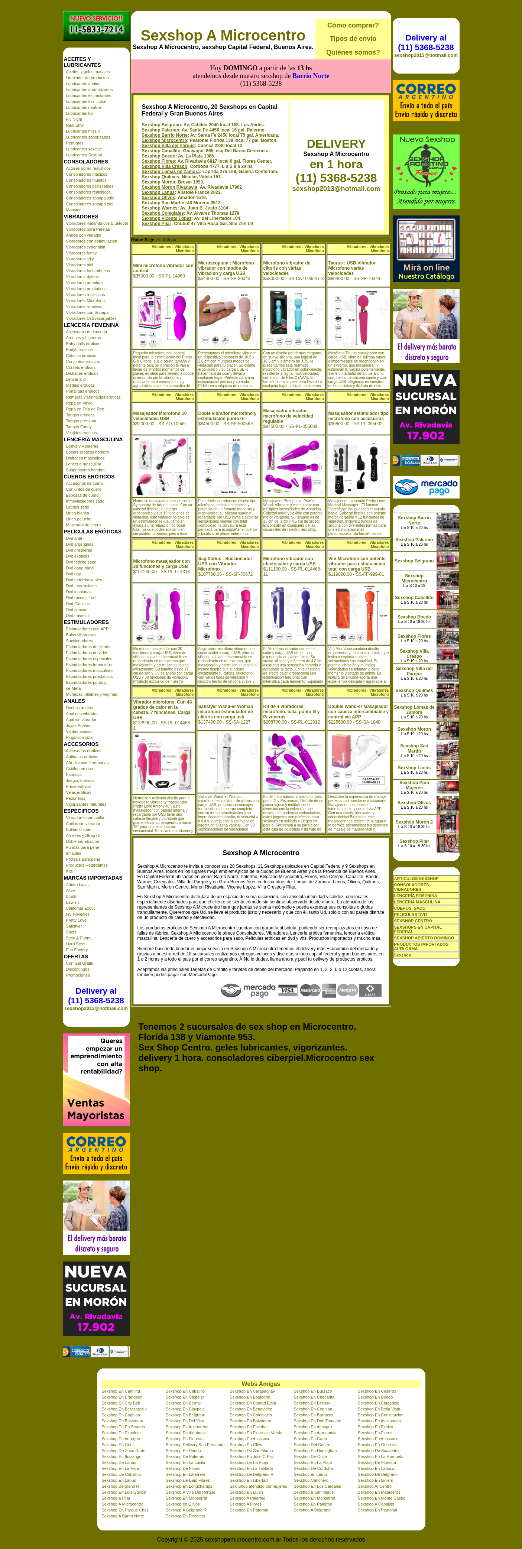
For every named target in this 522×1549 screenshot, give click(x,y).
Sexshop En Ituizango (122, 1456)
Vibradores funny (81, 253)
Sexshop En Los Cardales (317, 1486)
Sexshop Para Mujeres (414, 785)
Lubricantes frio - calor (86, 101)
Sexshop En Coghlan (313, 1409)
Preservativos (78, 786)
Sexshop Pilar (156, 223)
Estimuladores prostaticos (89, 676)
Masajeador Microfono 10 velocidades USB (160, 416)
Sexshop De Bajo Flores (188, 1480)
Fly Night (74, 119)
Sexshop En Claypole (185, 1409)
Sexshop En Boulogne (250, 1397)
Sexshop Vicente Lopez (167, 218)
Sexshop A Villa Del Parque (190, 1492)
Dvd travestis (78, 615)
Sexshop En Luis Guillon (124, 1492)
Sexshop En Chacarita (314, 1397)
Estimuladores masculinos (90, 670)
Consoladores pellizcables (90, 186)
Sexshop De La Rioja (249, 1462)
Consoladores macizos (86, 174)
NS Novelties (78, 914)
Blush (71, 896)
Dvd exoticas (78, 556)
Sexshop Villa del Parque (168, 145)
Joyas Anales (78, 725)
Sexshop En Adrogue (121, 1438)
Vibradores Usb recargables (91, 318)
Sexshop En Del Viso (185, 1421)
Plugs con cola (79, 737)
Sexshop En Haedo (183, 1450)
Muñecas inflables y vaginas (91, 694)
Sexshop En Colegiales (251, 1415)
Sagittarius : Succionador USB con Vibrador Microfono (225, 564)
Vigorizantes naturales (86, 804)
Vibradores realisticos (85, 294)
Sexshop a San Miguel (314, 1492)
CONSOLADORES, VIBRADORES (412, 887)
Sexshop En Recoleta (185, 1516)
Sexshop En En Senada (123, 1427)
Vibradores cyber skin (86, 247)
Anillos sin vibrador (83, 823)
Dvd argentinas (80, 544)
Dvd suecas (76, 609)
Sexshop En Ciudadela (378, 1403)
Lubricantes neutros (84, 107)
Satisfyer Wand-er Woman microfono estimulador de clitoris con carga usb (225, 712)
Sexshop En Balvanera (122, 1421)
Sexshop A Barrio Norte (123, 1516)
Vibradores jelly (80, 259)
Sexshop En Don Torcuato (317, 1421)
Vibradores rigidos (82, 277)
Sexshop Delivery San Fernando (195, 1444)
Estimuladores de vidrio (87, 652)
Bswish (72, 902)
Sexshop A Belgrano (312, 1510)
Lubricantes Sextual (84, 155)
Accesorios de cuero (84, 483)
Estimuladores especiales (89, 658)
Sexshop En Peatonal (377, 1510)
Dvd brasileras (79, 550)
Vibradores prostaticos (86, 288)
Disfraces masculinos (85, 458)
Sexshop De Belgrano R (251, 1474)
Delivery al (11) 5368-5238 (96, 995)
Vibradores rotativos (84, 306)
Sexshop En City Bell (121, 1403)
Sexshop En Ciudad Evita (253, 1403)
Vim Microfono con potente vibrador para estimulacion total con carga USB (357, 564)
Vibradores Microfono (85, 300)
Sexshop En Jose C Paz (252, 1456)
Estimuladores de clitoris (88, 646)
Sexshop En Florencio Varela (256, 1433)
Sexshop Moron (158, 182)
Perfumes (75, 143)
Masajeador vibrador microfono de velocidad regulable (288, 416)
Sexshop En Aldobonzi (186, 1433)
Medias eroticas (80, 385)
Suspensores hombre (85, 470)
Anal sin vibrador (81, 719)
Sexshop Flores (158, 161)
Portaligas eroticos (83, 391)
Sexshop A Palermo (247, 1498)
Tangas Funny (79, 427)
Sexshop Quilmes (160, 176)
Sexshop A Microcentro (223, 35)
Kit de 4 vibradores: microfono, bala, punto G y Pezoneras (291, 712)
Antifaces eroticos (82, 756)
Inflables (73, 853)
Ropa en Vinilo (79, 403)
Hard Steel (75, 944)
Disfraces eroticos (82, 373)
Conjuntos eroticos (83, 361)
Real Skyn (75, 125)
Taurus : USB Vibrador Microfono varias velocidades (352, 268)
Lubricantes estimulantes (88, 95)
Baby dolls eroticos (83, 343)
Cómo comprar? (353, 25)
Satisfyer (74, 926)
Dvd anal (74, 538)
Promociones (78, 975)
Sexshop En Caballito (185, 1391)
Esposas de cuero (82, 495)
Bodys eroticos (79, 349)
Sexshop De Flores (183, 1468)
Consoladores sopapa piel (89, 204)
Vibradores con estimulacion (91, 241)
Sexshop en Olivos (183, 1504)
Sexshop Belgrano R (120, 1486)
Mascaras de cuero (83, 525)
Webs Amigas (260, 1384)
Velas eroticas (78, 792)
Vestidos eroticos (81, 433)
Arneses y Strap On (84, 835)
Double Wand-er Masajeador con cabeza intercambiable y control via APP (358, 712)
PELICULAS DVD (410, 914)
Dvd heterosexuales (84, 580)
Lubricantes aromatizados (89, 89)
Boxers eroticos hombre (87, 452)
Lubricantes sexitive (84, 149)
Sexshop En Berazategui (124, 1409)
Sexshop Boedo (159, 156)
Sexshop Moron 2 (414, 822)
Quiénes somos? (353, 52)
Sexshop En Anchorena (187, 1427)
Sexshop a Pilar (116, 1498)
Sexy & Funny (78, 938)
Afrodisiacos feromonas (87, 762)
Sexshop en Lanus (311, 1474)
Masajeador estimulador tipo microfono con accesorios (358, 416)
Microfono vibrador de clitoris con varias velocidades (287, 268)
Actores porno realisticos (88, 168)
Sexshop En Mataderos (379, 1492)
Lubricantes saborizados (88, 137)
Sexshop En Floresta (185, 1438)
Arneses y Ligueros (83, 337)
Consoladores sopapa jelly (90, 198)
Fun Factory (77, 950)
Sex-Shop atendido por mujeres (258, 1486)
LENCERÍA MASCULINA (417, 902)
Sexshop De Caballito (121, 1474)
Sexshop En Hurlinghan (315, 1450)
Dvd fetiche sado (81, 562)
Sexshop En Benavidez (251, 1409)
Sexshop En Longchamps (189, 1486)
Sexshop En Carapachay (252, 1391)
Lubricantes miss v (83, 131)
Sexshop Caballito (161, 150)
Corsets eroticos (80, 367)
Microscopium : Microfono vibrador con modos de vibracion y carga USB (226, 268)
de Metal (74, 688)
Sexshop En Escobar (249, 1427)
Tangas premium (81, 421)
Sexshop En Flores (375, 1433)
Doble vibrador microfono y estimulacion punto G (227, 416)
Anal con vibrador (82, 713)
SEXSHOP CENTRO (413, 921)
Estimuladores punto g (86, 682)
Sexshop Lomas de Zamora (171, 171)
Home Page (142, 239)
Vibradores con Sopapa (87, 312)
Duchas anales (79, 707)
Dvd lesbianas (79, 592)
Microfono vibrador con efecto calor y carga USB (289, 561)
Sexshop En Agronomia (315, 1433)
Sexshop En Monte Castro (381, 1498)
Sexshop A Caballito (376, 1504)
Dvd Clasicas (78, 603)
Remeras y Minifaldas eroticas (93, 397)
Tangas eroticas (80, 415)
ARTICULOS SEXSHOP (416, 878)
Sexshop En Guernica (378, 1444)
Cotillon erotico (79, 768)
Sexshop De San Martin (251, 1450)
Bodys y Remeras (82, 446)
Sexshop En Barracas (313, 1415)
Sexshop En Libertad (249, 1480)
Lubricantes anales (83, 83)
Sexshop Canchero (311, 1480)
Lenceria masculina (83, 464)
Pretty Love (76, 920)
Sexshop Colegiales (163, 213)
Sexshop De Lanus (119, 1462)
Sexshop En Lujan (246, 1492)
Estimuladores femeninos (89, 664)
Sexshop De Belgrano (378, 1474)
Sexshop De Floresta (377, 1462)
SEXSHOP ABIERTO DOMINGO (424, 938)
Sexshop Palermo (160, 130)
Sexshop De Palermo (185, 1456)
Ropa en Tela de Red (85, 409)
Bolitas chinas (78, 829)
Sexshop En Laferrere (185, 1474)
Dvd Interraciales (81, 586)
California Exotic (80, 908)
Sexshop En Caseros (377, 1391)
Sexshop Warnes (160, 208)
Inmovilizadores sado (85, 501)
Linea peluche (79, 519)
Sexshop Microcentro (164, 140)
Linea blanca (77, 513)
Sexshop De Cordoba (313, 1468)
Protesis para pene (83, 859)
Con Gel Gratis (79, 963)
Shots (71, 932)
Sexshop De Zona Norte (124, 1450)
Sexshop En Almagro (313, 1427)
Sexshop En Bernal (183, 1403)
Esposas (74, 774)
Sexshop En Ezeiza (375, 1427)
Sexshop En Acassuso (250, 1438)
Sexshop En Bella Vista (379, 1409)
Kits (69, 871)
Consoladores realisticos (88, 192)
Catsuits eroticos (81, 355)
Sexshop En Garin (310, 1438)
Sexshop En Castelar (185, 1397)
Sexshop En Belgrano (185, 1415)
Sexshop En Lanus (119, 1480)
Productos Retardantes (87, 865)
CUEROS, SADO (410, 908)
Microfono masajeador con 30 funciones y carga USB (161, 564)
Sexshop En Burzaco (313, 1391)
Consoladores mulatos (86, 180)
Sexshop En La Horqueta (380, 1456)
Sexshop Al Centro (375, 1486)
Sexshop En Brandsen (122, 1397)
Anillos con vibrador (84, 235)
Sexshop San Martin (163, 202)
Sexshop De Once (310, 1456)
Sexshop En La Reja (120, 1468)
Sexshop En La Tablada (251, 1468)
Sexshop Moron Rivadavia (169, 187)
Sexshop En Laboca (376, 1468)
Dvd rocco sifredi (81, 597)
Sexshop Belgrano (161, 124)
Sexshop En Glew (246, 1444)
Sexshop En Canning (121, 1391)
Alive (70, 890)
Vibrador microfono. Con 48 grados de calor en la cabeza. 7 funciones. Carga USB (162, 709)
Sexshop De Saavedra (378, 1450)
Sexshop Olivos (158, 197)
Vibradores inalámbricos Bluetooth (97, 223)
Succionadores (79, 641)
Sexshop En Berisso (312, 1403)
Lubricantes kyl (79, 113)
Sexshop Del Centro (312, 1444)
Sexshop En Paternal (249, 1510)
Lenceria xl (76, 379)
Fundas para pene (82, 847)
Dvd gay (73, 574)
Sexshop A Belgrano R (186, 1510)
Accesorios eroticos (83, 750)
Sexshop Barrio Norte (165, 135)
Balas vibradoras (81, 635)
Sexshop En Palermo (313, 1504)
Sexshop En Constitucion (380, 1415)
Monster (73, 210)
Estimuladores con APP (87, 629)
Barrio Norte (310, 75)
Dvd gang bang (80, 568)
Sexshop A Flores (246, 1504)
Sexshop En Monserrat (186, 1498)
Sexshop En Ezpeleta (121, 1433)
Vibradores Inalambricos (88, 271)
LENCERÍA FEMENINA (415, 895)
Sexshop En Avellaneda (379, 1421)
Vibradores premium (84, 282)
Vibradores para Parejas (88, 229)
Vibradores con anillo (85, 817)
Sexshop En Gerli (118, 1444)
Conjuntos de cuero (83, 489)
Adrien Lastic (78, 884)
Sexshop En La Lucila (185, 1462)
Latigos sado (77, 507)
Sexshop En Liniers (375, 1480)
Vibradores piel (79, 265)
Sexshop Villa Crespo (165, 166)
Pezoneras (76, 798)
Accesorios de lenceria (86, 331)
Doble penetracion (82, 841)
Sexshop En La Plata (313, 1462)
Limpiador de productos (87, 77)
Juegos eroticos (80, 780)
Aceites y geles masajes (88, 71)
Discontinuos (78, 969)
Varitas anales (79, 731)
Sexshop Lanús (158, 192)
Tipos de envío (353, 38)
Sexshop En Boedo (375, 1397)
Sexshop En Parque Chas (125, 1510)
